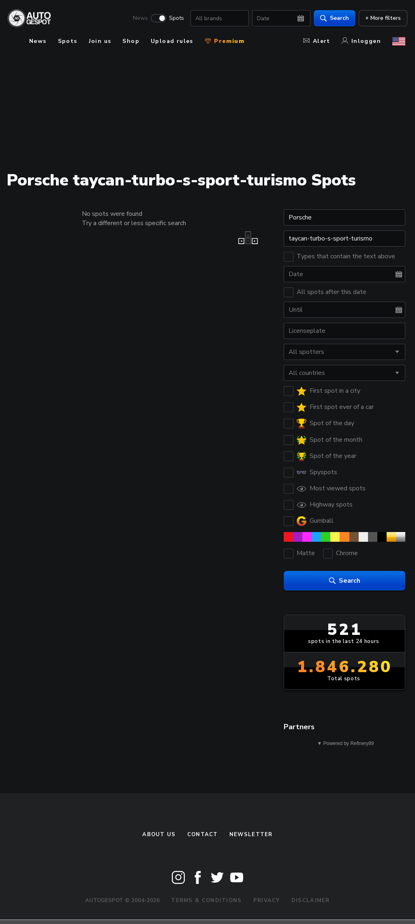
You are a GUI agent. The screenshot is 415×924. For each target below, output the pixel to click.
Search (332, 18)
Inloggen (361, 41)
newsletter (251, 834)
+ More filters (381, 18)
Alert (316, 41)
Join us (100, 41)
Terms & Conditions (206, 900)
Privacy (266, 900)
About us (158, 834)
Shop (130, 41)
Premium (224, 41)
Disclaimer (310, 900)
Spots (174, 18)
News (138, 18)
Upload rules (172, 41)
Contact (202, 834)
